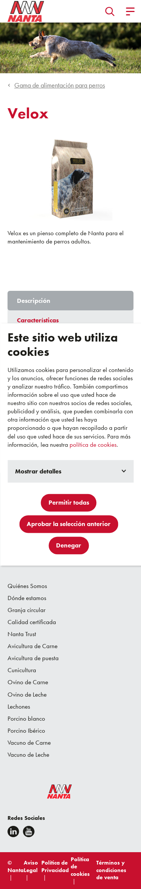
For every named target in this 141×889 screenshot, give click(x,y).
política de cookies (93, 444)
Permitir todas (69, 503)
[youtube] (29, 831)
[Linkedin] (13, 831)
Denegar (68, 545)
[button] (110, 11)
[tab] (70, 300)
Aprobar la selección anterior (69, 524)
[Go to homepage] (26, 11)
